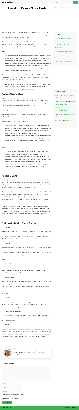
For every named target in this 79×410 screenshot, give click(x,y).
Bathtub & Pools (31, 2)
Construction (22, 2)
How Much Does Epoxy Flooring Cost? (64, 61)
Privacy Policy (75, 407)
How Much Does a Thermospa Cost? (64, 51)
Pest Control (69, 2)
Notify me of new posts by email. (11, 398)
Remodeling (40, 2)
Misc (75, 2)
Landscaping (48, 2)
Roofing (55, 2)
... (14, 355)
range (9, 42)
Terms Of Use (67, 407)
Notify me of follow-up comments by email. (13, 394)
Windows (62, 2)
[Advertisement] (26, 19)
